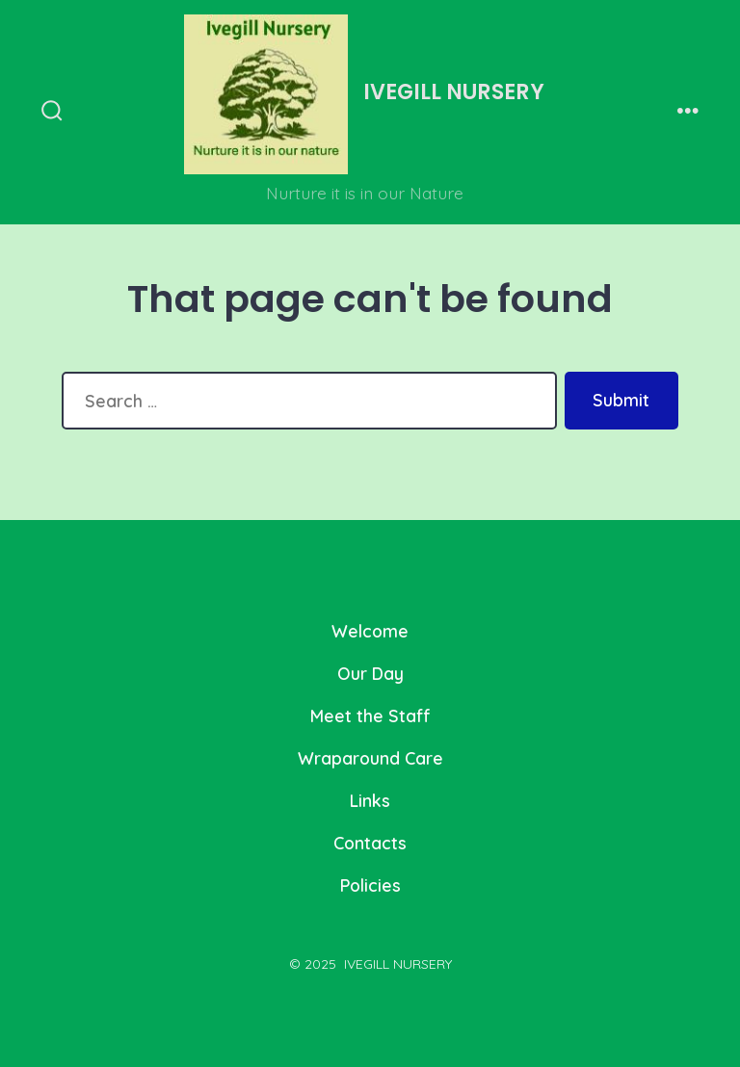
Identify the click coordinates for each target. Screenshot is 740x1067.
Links (370, 800)
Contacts (370, 842)
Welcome (370, 630)
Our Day (370, 673)
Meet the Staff (370, 715)
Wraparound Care (370, 757)
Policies (370, 885)
